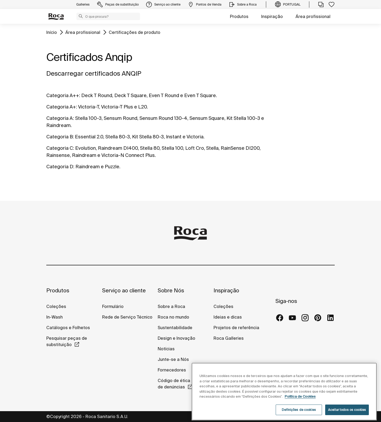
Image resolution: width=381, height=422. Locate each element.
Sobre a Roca (171, 306)
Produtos (239, 16)
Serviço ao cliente (124, 290)
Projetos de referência (236, 327)
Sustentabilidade (175, 327)
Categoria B (59, 136)
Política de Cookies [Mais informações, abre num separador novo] (300, 405)
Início (51, 32)
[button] (80, 16)
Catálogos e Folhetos (68, 327)
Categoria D (59, 166)
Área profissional (313, 16)
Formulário (113, 306)
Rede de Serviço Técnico (127, 317)
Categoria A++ (62, 95)
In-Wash (54, 317)
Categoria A (59, 118)
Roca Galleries (229, 338)
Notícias (166, 348)
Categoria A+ (61, 107)
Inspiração (272, 16)
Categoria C (59, 148)
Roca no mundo (173, 317)
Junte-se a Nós (173, 359)
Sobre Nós (171, 290)
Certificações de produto (134, 32)
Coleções (56, 306)
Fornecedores (172, 369)
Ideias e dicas (228, 317)
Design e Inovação (176, 338)
